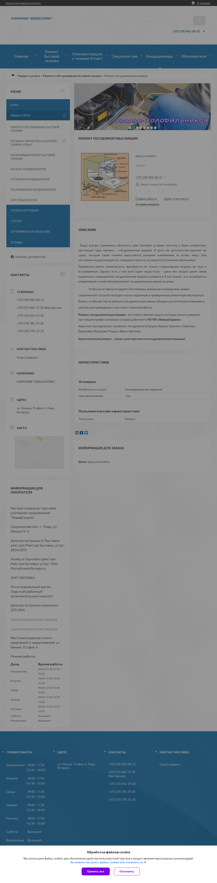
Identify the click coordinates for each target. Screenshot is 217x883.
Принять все (95, 871)
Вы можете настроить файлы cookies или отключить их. (107, 862)
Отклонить (127, 871)
